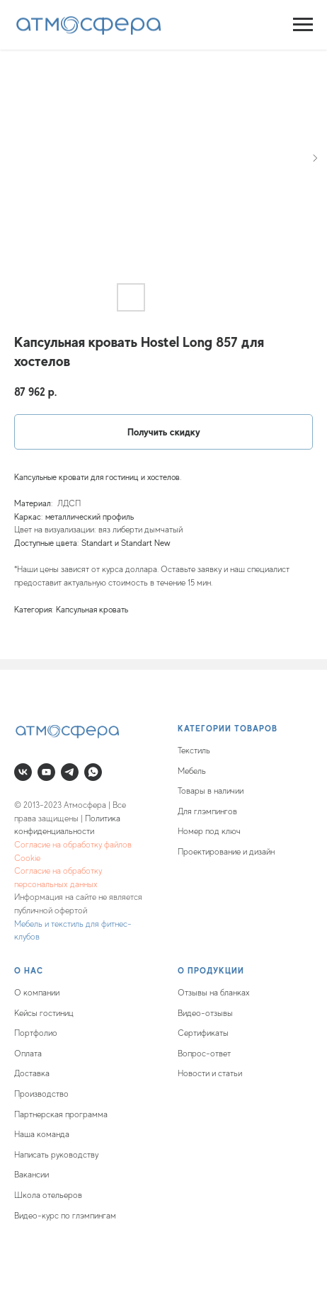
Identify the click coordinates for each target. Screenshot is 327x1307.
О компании (36, 993)
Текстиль (194, 750)
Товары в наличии (210, 791)
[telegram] (70, 772)
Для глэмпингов (207, 811)
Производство (41, 1094)
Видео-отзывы (205, 1013)
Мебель (192, 771)
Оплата (28, 1053)
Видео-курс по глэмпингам (65, 1216)
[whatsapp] (93, 772)
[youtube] (46, 772)
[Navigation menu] (303, 25)
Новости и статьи (210, 1073)
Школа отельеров (48, 1195)
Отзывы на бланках (214, 993)
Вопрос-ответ (204, 1053)
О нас (28, 971)
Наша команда (41, 1134)
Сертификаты (203, 1033)
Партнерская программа (61, 1114)
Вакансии (31, 1175)
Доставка (32, 1073)
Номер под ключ (209, 831)
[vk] (23, 772)
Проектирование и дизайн (226, 852)
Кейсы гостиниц (44, 1013)
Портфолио (35, 1033)
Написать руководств (54, 1155)
